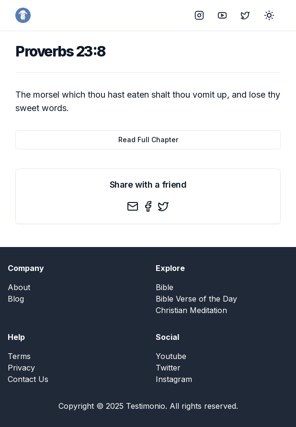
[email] (132, 206)
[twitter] (163, 206)
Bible (164, 287)
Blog (16, 298)
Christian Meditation (191, 310)
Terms (19, 356)
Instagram (174, 379)
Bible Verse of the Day (196, 298)
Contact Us (28, 379)
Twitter (168, 367)
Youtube (171, 356)
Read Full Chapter (148, 139)
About (19, 287)
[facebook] (148, 206)
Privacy (21, 367)
